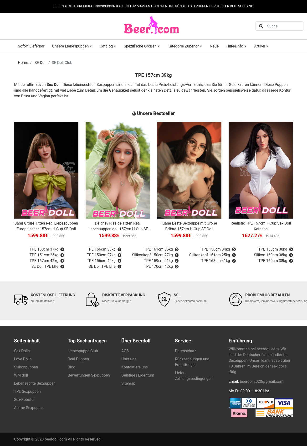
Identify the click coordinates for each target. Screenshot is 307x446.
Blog (71, 367)
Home (23, 62)
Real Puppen (78, 359)
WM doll (21, 375)
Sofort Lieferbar (31, 46)
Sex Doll (54, 84)
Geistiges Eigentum (137, 375)
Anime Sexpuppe (28, 407)
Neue (214, 46)
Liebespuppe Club (83, 351)
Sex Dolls (22, 351)
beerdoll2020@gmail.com (261, 381)
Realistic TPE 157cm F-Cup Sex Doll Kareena (260, 226)
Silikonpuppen (26, 367)
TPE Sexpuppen (27, 391)
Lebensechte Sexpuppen (35, 383)
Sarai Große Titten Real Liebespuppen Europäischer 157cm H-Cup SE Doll (46, 226)
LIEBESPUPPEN (104, 6)
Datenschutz (185, 351)
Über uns (128, 359)
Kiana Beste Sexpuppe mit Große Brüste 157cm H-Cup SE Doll (189, 226)
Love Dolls (22, 359)
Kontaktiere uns (134, 367)
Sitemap (128, 383)
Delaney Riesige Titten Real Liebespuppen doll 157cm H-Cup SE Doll (117, 226)
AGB (125, 351)
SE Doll (40, 62)
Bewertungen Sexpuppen (89, 375)
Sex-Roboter (24, 399)
